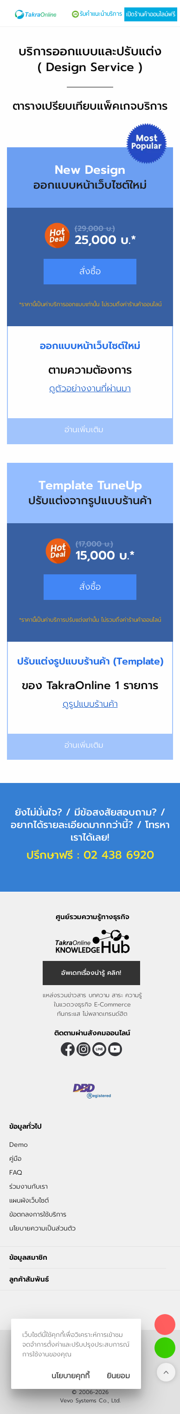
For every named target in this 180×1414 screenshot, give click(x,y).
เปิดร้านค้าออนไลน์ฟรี (150, 14)
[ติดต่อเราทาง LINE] (164, 1347)
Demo (18, 1145)
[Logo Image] (35, 14)
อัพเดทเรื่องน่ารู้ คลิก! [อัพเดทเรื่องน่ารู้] (91, 973)
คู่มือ (15, 1159)
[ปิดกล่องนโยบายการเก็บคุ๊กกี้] (118, 1376)
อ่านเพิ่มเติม (90, 745)
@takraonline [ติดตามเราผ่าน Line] (99, 1049)
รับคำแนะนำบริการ (101, 14)
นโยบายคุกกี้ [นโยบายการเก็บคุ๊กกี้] (70, 1375)
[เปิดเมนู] (7, 14)
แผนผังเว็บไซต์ (29, 1200)
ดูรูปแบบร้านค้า (90, 703)
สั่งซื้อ (90, 586)
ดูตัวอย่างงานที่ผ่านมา (90, 388)
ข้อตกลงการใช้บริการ (37, 1214)
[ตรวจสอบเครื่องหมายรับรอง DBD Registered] (92, 1091)
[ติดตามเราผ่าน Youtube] (115, 1049)
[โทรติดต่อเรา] (164, 1324)
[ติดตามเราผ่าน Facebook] (68, 1049)
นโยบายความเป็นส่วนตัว (42, 1228)
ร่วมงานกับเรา (28, 1186)
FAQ (15, 1172)
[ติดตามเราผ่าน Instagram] (83, 1049)
